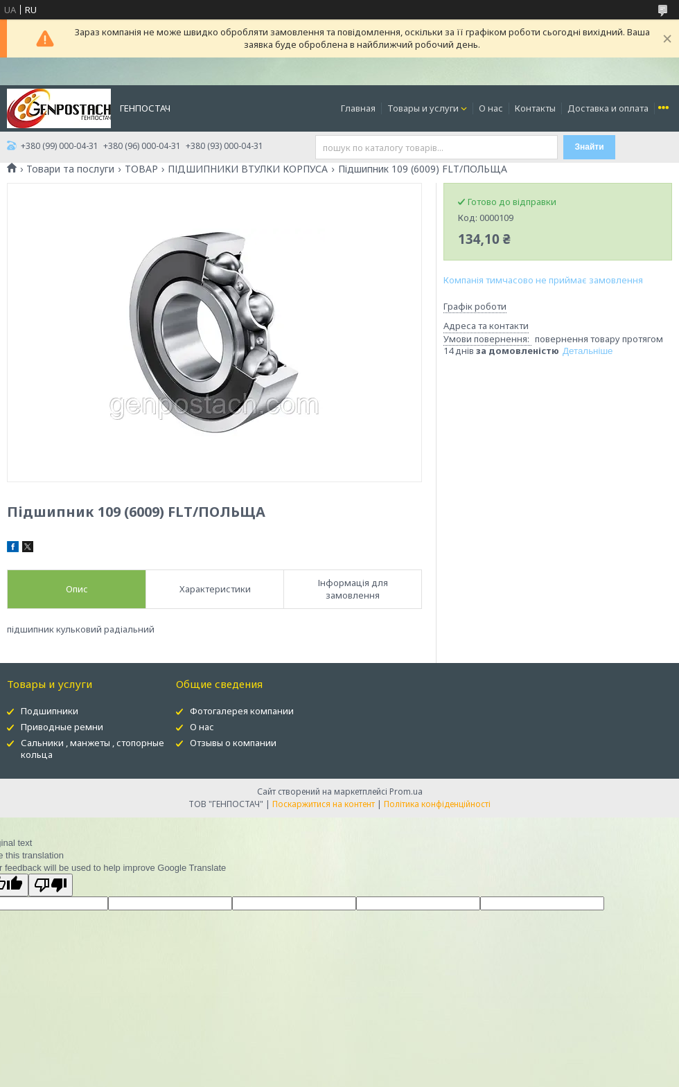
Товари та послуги (70, 169)
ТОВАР (141, 169)
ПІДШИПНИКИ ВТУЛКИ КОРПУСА (248, 169)
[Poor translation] (50, 885)
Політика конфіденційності (437, 804)
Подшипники (49, 711)
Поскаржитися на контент (323, 804)
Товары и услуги (423, 108)
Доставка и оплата (608, 108)
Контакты (535, 108)
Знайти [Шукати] (589, 147)
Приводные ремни (62, 727)
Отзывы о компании (233, 742)
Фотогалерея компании (242, 711)
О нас (491, 108)
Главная (358, 108)
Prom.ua (406, 791)
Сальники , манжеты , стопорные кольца (92, 748)
